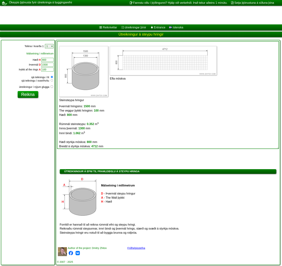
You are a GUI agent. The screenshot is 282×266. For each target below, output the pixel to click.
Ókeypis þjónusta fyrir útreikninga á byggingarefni (40, 2)
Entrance (159, 27)
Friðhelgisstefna (136, 248)
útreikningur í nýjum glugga (36, 86)
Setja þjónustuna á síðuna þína (254, 2)
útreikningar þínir (135, 27)
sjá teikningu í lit (42, 77)
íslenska (176, 27)
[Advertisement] (109, 15)
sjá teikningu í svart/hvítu (37, 80)
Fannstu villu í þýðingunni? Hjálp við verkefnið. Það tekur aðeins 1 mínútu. (180, 2)
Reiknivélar (110, 27)
